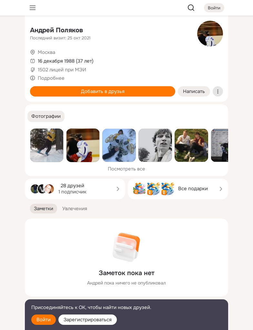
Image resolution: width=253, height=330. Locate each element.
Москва (46, 52)
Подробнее (51, 78)
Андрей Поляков (56, 30)
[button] (46, 116)
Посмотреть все (126, 169)
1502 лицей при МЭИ (62, 70)
